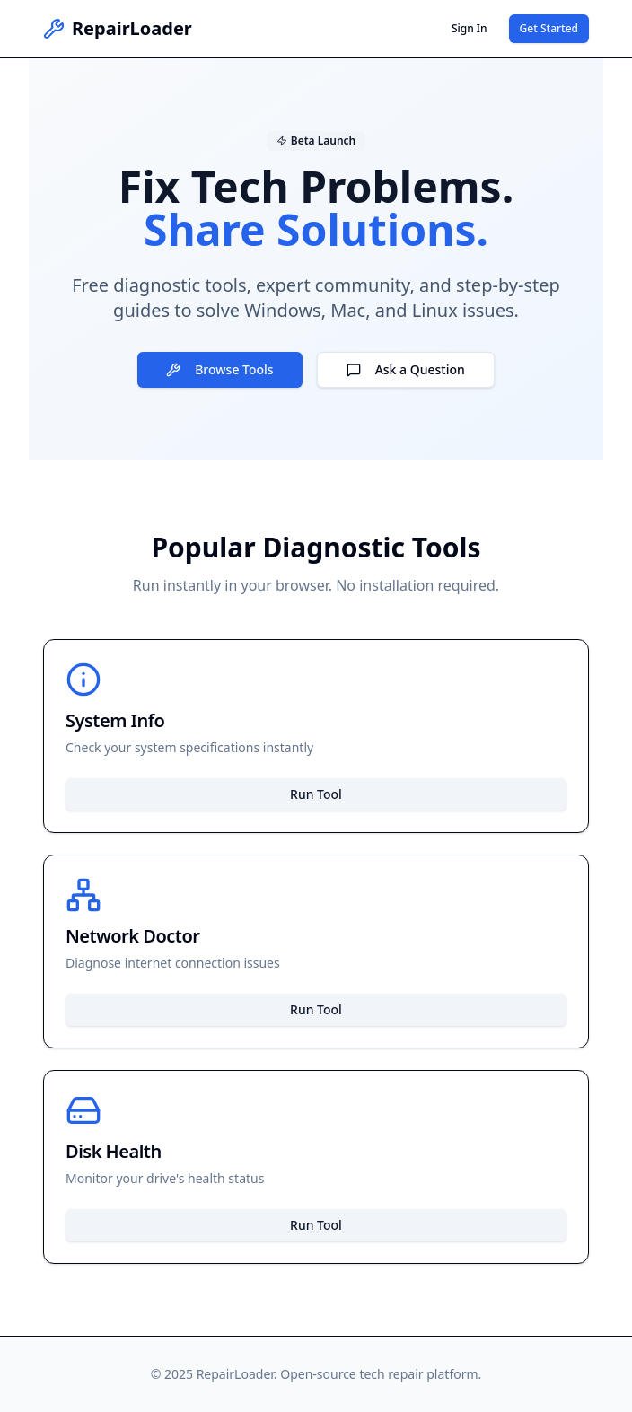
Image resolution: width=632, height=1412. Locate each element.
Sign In (469, 28)
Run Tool (316, 793)
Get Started (549, 28)
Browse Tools (219, 369)
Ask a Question (406, 369)
